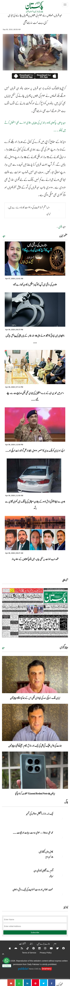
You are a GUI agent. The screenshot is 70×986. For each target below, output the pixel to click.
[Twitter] (56, 948)
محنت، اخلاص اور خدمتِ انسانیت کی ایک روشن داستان (33, 889)
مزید (4, 236)
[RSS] (20, 948)
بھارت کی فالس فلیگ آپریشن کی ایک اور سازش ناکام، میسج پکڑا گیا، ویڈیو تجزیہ (35, 746)
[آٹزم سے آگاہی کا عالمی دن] (61, 875)
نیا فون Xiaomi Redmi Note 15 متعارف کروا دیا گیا (35, 793)
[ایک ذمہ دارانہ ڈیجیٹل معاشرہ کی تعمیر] (61, 818)
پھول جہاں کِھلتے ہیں (46, 851)
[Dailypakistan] (31, 8)
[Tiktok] (26, 948)
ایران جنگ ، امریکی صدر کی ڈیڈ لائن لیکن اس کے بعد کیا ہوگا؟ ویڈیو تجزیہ (35, 698)
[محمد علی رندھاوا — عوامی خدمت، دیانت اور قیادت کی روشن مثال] (61, 837)
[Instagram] (43, 948)
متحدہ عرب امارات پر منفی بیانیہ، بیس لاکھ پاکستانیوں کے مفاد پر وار (35, 559)
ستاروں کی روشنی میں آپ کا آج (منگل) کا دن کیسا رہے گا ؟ (35, 284)
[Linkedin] (37, 948)
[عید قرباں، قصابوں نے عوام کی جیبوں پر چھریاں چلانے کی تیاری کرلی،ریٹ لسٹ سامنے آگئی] (51, 982)
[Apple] (8, 948)
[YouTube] (49, 948)
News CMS (34, 969)
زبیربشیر (51, 875)
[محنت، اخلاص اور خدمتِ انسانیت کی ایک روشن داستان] (61, 894)
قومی (60, 226)
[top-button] (3, 954)
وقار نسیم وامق (49, 856)
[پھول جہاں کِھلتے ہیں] (61, 856)
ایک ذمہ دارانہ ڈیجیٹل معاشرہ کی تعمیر (39, 813)
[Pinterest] (32, 948)
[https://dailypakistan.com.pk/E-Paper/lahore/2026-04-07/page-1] (35, 613)
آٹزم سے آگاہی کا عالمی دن (43, 870)
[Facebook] (62, 948)
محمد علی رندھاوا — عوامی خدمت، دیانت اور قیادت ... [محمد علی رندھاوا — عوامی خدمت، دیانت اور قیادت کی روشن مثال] (33, 832)
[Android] (14, 948)
